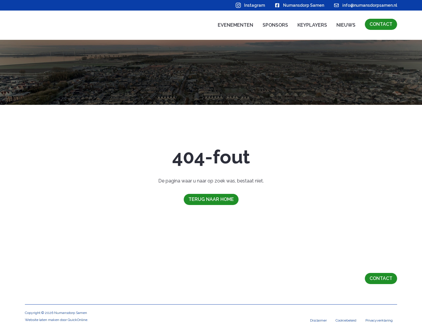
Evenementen (235, 25)
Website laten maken (42, 320)
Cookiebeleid (345, 321)
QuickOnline (77, 320)
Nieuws (345, 25)
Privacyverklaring (378, 321)
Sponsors (275, 25)
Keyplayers (312, 25)
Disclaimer (317, 321)
